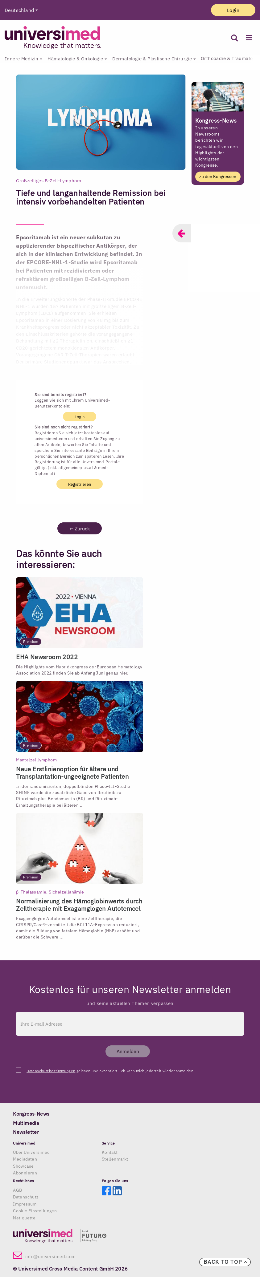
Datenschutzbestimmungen (51, 1070)
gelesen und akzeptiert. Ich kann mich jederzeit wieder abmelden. (110, 1070)
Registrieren (79, 483)
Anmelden (128, 1051)
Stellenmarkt (115, 1159)
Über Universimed (31, 1152)
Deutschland (19, 10)
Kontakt (110, 1152)
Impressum (25, 1204)
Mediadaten (25, 1159)
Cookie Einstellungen (35, 1211)
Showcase (23, 1166)
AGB (17, 1190)
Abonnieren (25, 1173)
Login (233, 10)
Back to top (226, 1262)
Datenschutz (26, 1197)
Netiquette (24, 1218)
